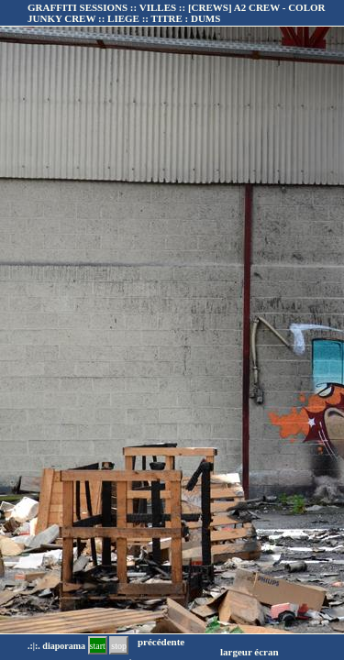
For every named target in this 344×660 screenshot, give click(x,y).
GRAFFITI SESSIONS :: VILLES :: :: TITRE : (176, 13)
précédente (161, 641)
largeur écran (249, 651)
